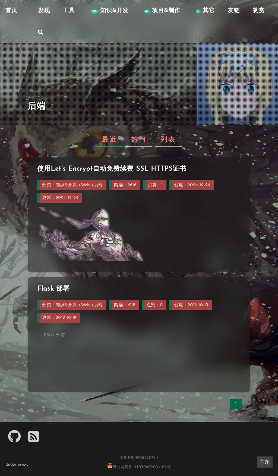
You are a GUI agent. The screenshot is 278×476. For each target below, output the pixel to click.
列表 (168, 140)
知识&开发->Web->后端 (79, 185)
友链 (234, 11)
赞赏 (259, 11)
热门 (139, 140)
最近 (110, 140)
